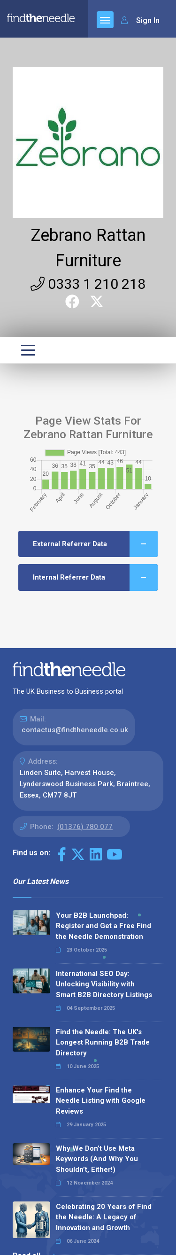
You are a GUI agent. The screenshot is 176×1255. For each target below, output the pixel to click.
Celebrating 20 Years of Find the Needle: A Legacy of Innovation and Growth (104, 1217)
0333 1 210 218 (88, 284)
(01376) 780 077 (85, 826)
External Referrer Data (95, 544)
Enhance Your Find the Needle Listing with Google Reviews (100, 1101)
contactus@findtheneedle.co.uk (75, 730)
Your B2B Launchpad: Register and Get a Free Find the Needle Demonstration (103, 926)
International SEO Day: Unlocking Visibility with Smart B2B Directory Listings (104, 984)
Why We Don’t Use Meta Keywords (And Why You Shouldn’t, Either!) (97, 1159)
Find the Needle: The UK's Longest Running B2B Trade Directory (103, 1042)
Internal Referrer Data (95, 577)
